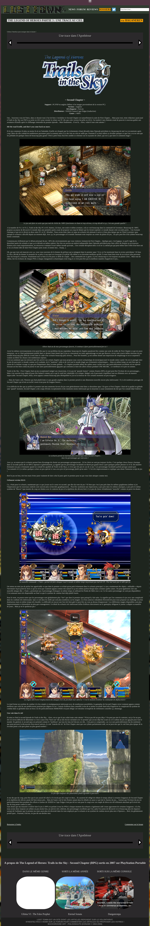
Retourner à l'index (14, 824)
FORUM (81, 9)
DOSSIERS (105, 9)
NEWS (71, 9)
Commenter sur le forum (134, 824)
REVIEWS (92, 9)
